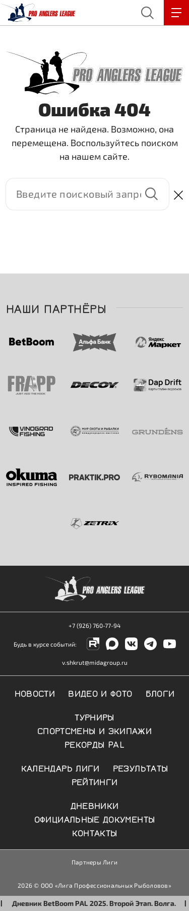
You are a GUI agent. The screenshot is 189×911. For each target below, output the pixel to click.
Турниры (94, 716)
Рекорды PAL (94, 744)
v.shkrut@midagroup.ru (95, 662)
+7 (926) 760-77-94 (94, 625)
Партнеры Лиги (94, 862)
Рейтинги (95, 781)
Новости (35, 693)
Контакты (94, 832)
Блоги (160, 693)
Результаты (140, 767)
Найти (151, 194)
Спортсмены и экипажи (94, 730)
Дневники (95, 805)
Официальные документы (94, 818)
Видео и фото (100, 693)
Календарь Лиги (60, 767)
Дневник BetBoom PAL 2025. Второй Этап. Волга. (99, 903)
